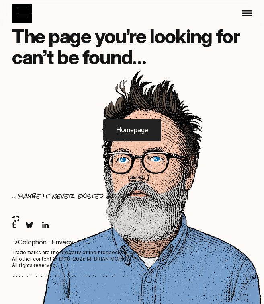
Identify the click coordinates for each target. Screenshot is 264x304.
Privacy (62, 242)
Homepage (132, 130)
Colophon (33, 242)
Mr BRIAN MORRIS (108, 259)
